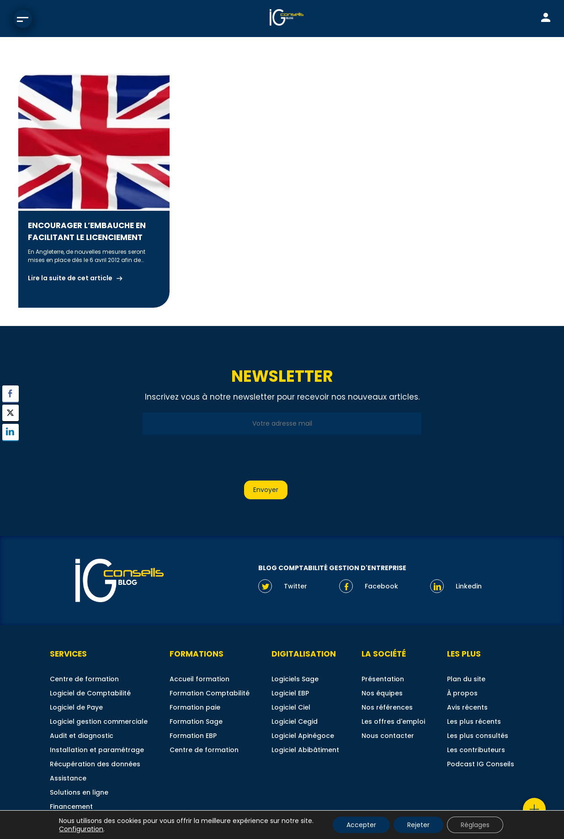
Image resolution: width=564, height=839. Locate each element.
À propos (462, 693)
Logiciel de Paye (76, 707)
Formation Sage (196, 721)
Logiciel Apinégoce (302, 735)
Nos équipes (382, 693)
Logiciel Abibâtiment (305, 749)
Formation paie (195, 707)
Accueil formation (199, 679)
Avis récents (467, 707)
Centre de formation (84, 679)
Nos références (387, 707)
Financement (71, 806)
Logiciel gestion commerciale (99, 721)
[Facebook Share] (10, 393)
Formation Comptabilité (210, 693)
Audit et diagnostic (81, 735)
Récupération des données (95, 764)
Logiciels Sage (295, 679)
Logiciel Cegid (294, 721)
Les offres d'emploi (393, 721)
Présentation (383, 679)
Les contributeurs (476, 749)
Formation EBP (193, 735)
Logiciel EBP (290, 693)
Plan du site (466, 679)
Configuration (81, 829)
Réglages (475, 824)
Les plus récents (474, 721)
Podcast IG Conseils (480, 764)
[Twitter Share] (10, 413)
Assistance (68, 778)
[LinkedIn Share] (10, 432)
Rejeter (418, 824)
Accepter (361, 824)
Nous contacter (388, 735)
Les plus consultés (477, 735)
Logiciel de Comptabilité (90, 693)
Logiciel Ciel (290, 707)
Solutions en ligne (79, 792)
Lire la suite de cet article (70, 278)
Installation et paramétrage (97, 749)
